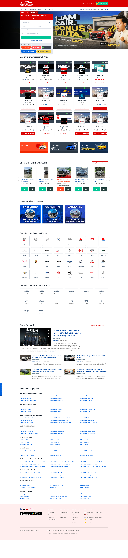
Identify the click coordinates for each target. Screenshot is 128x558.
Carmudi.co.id (99, 512)
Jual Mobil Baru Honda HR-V (27, 431)
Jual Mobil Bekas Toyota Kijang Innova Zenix (60, 422)
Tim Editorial (63, 517)
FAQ (73, 519)
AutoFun (89, 522)
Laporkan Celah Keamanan (72, 530)
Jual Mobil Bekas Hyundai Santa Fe (88, 422)
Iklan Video (36, 47)
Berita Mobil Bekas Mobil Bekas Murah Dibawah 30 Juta (33, 461)
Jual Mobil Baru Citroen (25, 411)
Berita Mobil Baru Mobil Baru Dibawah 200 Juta (31, 472)
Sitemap (74, 522)
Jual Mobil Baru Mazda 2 (86, 429)
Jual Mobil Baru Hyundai (56, 409)
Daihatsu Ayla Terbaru (85, 494)
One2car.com (90, 517)
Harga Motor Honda (25, 485)
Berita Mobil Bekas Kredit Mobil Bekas (59, 466)
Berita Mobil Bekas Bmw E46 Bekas (88, 464)
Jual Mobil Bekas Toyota (26, 396)
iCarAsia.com (27, 530)
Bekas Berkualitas (28, 51)
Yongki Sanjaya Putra (81, 374)
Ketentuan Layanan (51, 530)
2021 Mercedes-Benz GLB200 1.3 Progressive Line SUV (63, 181)
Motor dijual (51, 514)
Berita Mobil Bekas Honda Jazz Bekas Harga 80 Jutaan (93, 466)
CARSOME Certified (43, 51)
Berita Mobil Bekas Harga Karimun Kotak (30, 464)
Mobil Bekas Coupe (84, 442)
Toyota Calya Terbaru (55, 494)
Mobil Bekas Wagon (55, 444)
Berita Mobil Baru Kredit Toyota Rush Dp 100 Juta (32, 475)
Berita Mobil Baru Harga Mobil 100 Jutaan (90, 472)
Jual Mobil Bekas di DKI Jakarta (27, 450)
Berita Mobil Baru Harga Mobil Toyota (89, 475)
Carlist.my (89, 514)
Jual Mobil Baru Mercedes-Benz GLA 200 (30, 429)
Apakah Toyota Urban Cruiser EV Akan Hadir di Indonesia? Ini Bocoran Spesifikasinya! (46, 356)
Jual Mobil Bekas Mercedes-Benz (28, 400)
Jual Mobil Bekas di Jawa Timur (27, 453)
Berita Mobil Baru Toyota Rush (57, 477)
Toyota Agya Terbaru (25, 494)
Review (62, 514)
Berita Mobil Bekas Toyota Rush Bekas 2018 (60, 464)
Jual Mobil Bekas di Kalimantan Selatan (89, 453)
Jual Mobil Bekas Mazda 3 (26, 422)
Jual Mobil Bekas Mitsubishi (57, 400)
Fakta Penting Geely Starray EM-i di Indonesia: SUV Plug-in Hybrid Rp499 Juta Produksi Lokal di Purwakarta (91, 370)
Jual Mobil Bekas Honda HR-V (27, 420)
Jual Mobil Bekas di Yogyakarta (27, 455)
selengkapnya (52, 351)
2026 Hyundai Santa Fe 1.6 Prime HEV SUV (46, 180)
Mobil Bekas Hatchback (55, 439)
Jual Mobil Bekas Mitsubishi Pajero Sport (60, 417)
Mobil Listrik (35, 359)
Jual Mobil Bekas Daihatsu (86, 398)
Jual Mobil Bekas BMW (85, 396)
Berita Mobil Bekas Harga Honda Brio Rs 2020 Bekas (32, 466)
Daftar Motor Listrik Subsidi (56, 485)
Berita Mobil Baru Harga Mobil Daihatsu (59, 475)
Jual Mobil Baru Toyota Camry (57, 431)
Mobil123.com (90, 512)
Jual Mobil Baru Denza (25, 409)
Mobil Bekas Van (84, 444)
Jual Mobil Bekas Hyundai (56, 398)
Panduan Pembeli (80, 359)
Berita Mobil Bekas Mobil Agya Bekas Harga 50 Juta (62, 461)
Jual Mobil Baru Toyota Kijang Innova (29, 433)
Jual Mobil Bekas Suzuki (86, 400)
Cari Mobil (23, 18)
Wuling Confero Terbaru (55, 498)
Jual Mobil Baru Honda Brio (56, 433)
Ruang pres (54, 533)
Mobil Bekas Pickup (25, 442)
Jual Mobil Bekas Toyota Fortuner (28, 417)
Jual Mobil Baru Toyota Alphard (87, 431)
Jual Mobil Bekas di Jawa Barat (57, 450)
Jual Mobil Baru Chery (85, 411)
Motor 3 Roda (53, 487)
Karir (50, 533)
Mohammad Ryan (36, 361)
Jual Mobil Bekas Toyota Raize (87, 417)
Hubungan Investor (63, 533)
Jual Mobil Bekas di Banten (86, 450)
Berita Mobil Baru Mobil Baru (57, 472)
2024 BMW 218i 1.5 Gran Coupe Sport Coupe (81, 180)
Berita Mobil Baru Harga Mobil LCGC (88, 477)
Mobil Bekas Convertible (26, 444)
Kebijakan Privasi (61, 530)
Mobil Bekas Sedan (54, 442)
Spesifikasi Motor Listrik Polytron (28, 487)
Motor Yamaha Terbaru (55, 483)
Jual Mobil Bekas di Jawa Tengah (58, 453)
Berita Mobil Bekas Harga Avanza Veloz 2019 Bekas (92, 461)
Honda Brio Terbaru (24, 498)
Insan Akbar (55, 340)
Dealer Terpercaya (46, 47)
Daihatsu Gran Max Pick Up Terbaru (58, 496)
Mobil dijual (51, 512)
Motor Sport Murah (84, 485)
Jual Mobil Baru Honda (55, 411)
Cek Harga (31, 18)
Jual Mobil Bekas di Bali (55, 455)
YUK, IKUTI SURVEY (1, 389)
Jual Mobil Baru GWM (55, 407)
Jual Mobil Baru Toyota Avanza (87, 433)
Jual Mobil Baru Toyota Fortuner (57, 429)
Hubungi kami (75, 514)
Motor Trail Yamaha (84, 487)
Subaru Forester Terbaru (85, 498)
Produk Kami (75, 517)
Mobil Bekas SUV (24, 439)
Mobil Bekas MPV (84, 439)
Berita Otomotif (56, 338)
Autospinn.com (98, 517)
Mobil (24, 12)
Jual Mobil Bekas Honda (56, 396)
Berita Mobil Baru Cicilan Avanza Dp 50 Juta (30, 477)
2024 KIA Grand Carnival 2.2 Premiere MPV (27, 180)
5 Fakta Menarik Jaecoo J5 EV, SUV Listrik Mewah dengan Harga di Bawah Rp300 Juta (47, 370)
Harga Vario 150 (24, 483)
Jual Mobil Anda (52, 519)
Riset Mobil (51, 517)
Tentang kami (75, 512)
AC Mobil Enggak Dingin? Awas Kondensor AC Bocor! (90, 356)
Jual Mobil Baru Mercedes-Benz (87, 409)
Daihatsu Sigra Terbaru (85, 496)
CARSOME (89, 519)
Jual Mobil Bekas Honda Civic (87, 420)
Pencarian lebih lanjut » (36, 40)
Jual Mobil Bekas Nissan (26, 398)
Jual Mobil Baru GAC (25, 407)
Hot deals (26, 47)
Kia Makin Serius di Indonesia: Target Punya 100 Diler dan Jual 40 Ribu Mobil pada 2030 (67, 333)
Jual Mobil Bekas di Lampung (87, 455)
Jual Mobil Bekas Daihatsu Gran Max (59, 420)
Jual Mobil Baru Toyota (85, 407)
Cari (36, 37)
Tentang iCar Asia (73, 533)
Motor (33, 12)
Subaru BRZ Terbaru (25, 496)
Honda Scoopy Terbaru (85, 483)
